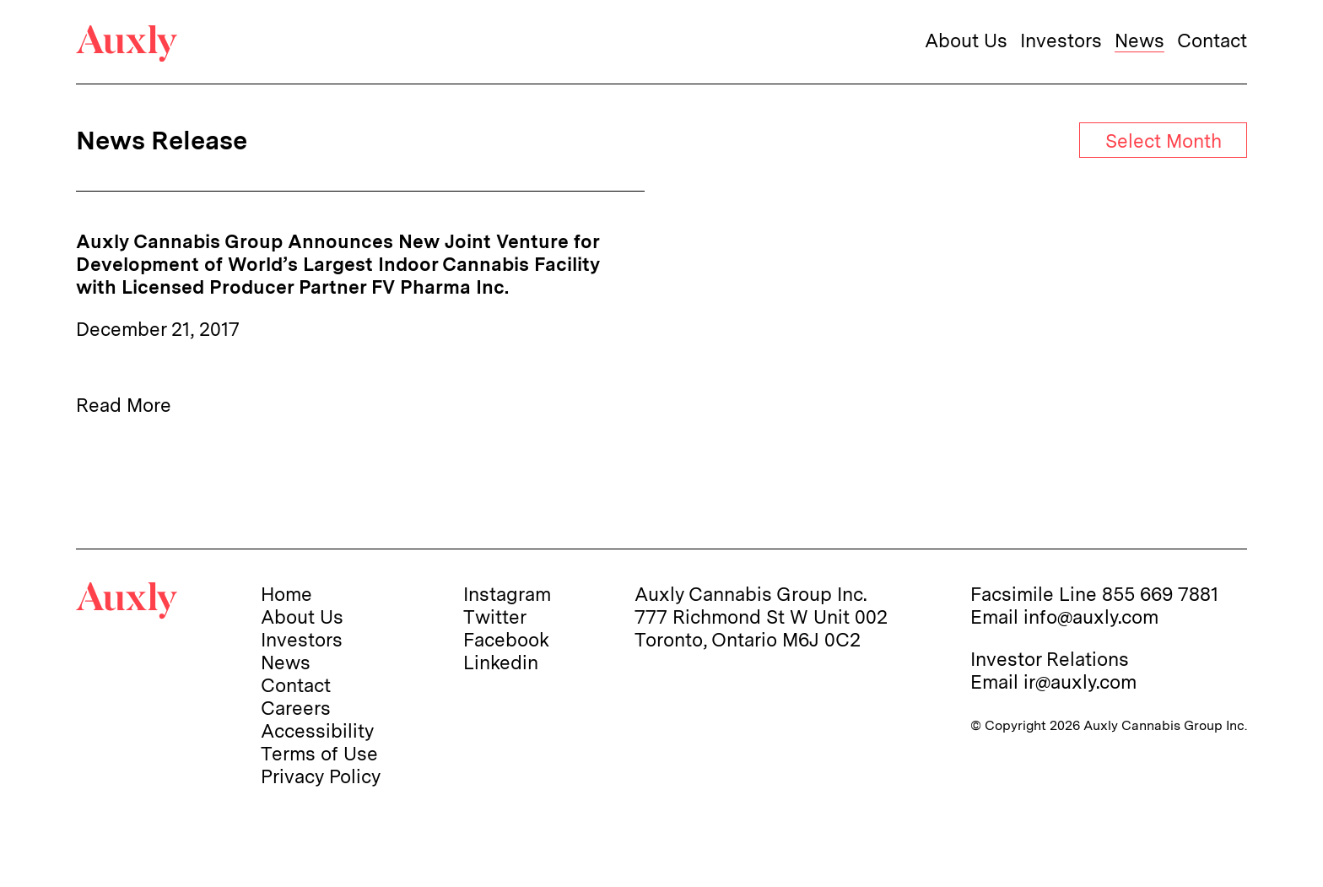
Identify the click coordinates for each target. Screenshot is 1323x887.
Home (286, 593)
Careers (296, 707)
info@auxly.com (1090, 616)
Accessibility (317, 730)
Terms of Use (319, 753)
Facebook (506, 639)
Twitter (494, 616)
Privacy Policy (321, 776)
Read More (123, 404)
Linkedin (500, 662)
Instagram (507, 593)
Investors (1061, 40)
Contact (1212, 40)
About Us (966, 40)
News (1139, 40)
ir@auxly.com (1080, 681)
